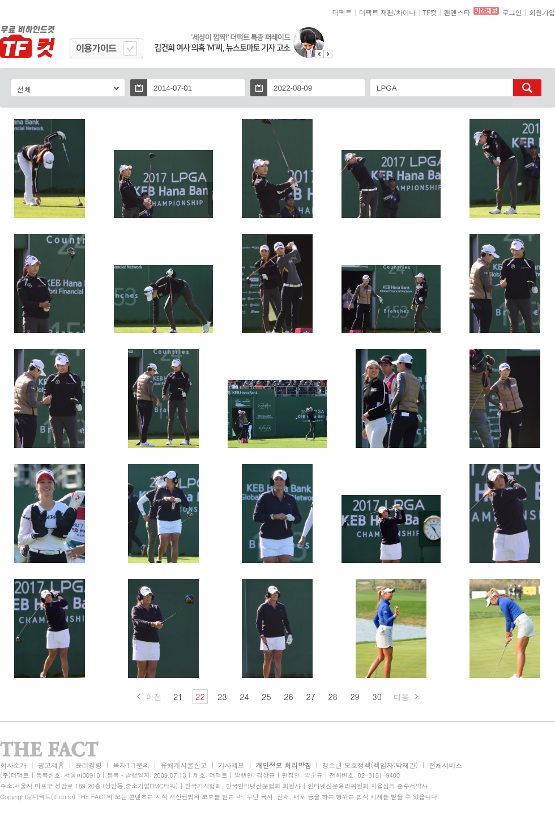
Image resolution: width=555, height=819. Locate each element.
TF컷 (429, 12)
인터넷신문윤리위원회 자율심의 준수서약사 (368, 786)
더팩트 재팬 (376, 12)
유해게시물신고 (183, 765)
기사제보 (231, 765)
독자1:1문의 (131, 765)
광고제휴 (50, 765)
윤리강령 (88, 765)
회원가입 (542, 12)
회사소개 (13, 765)
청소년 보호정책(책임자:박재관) (370, 765)
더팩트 (342, 12)
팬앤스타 (457, 12)
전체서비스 (445, 765)
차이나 (406, 12)
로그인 (512, 12)
